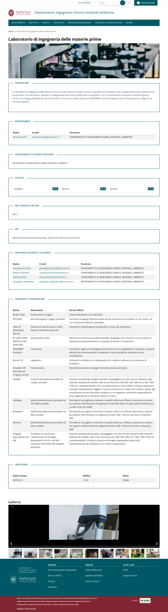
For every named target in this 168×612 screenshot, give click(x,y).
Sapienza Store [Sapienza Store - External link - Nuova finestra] (130, 575)
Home (11, 31)
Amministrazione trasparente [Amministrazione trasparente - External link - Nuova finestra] (62, 569)
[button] (130, 2)
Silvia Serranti (19, 137)
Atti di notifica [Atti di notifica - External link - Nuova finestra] (54, 575)
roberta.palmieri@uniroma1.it (54, 272)
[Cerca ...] (122, 2)
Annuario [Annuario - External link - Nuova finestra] (52, 587)
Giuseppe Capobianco (23, 281)
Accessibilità (84, 2)
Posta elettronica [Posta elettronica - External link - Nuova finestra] (93, 569)
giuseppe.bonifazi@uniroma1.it (54, 268)
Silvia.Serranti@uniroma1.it (45, 137)
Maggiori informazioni (26, 608)
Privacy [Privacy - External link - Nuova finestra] (51, 581)
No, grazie (145, 600)
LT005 (86, 480)
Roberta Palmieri (21, 272)
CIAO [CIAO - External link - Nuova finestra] (125, 569)
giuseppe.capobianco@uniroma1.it (56, 281)
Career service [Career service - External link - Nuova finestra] (92, 581)
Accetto (135, 600)
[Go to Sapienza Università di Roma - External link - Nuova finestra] (21, 12)
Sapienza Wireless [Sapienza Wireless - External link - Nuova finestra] (94, 575)
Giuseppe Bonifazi (22, 268)
